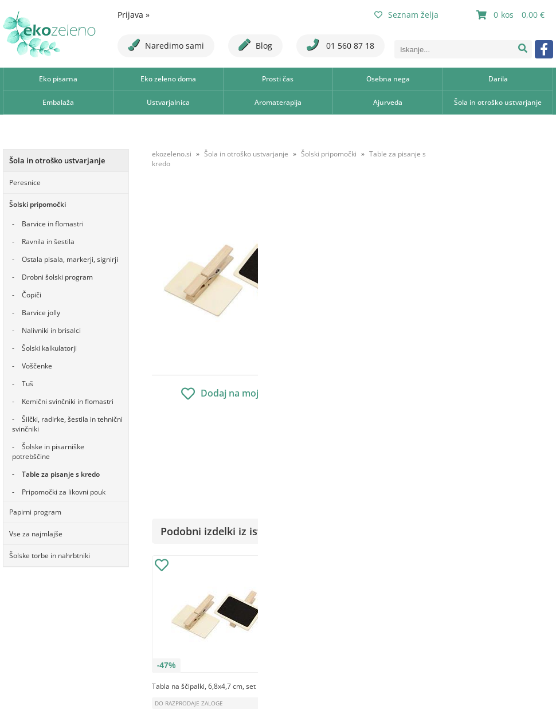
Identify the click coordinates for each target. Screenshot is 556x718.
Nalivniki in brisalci (51, 330)
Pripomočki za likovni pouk (63, 492)
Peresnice (25, 182)
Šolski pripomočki (37, 204)
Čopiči (31, 295)
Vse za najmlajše (35, 534)
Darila (498, 79)
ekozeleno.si (171, 154)
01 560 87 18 (340, 45)
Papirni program (35, 512)
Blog (255, 45)
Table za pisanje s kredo (61, 474)
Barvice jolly (41, 312)
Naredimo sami (166, 45)
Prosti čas (277, 79)
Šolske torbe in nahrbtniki (49, 555)
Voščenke (37, 366)
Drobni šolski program (57, 277)
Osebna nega (388, 79)
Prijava (134, 14)
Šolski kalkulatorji (49, 348)
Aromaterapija (278, 102)
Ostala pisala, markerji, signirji (70, 259)
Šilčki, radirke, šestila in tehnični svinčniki (67, 424)
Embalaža (58, 102)
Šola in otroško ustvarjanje (498, 102)
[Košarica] (512, 15)
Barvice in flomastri (53, 224)
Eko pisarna (58, 79)
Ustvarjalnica (168, 102)
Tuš (27, 384)
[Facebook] (544, 49)
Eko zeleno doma (168, 79)
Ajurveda (387, 102)
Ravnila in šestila (48, 241)
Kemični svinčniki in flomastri (67, 401)
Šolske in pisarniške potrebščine (48, 451)
